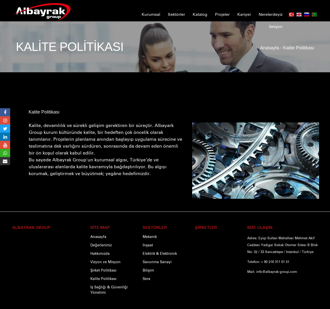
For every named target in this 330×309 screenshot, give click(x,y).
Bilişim (148, 270)
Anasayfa (269, 47)
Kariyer (244, 14)
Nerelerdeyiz (271, 14)
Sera (146, 278)
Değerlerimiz (101, 244)
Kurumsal (151, 14)
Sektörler (176, 14)
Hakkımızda (100, 253)
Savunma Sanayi (157, 261)
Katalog (200, 14)
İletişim (276, 26)
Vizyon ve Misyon (105, 261)
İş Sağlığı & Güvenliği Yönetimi (109, 289)
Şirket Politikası (103, 270)
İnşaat (148, 244)
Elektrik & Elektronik (160, 253)
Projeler (222, 14)
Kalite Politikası (44, 112)
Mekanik (150, 236)
